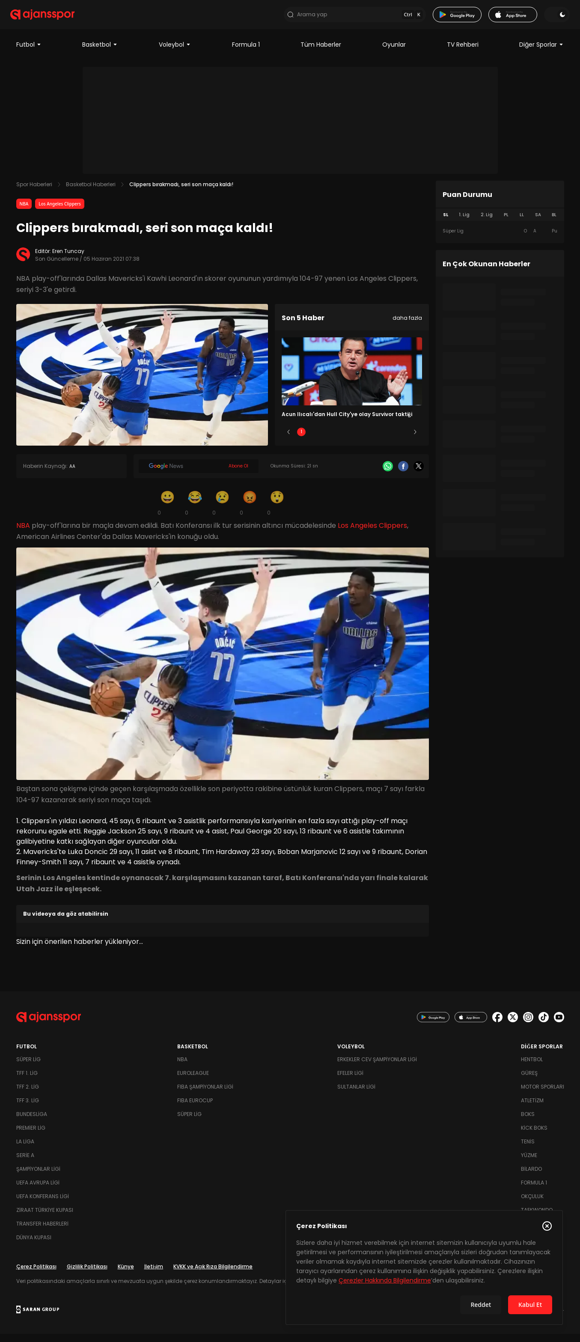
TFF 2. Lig (27, 1094)
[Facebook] (403, 475)
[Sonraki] (415, 440)
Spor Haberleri (34, 192)
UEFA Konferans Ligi (42, 1204)
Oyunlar (394, 53)
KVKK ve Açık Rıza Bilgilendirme (213, 1274)
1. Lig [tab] (464, 223)
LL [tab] (522, 223)
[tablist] (500, 223)
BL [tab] (554, 223)
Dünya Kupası (33, 1245)
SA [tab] (538, 223)
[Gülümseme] (168, 511)
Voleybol (175, 53)
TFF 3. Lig (27, 1108)
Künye (126, 1274)
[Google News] (199, 475)
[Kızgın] (250, 511)
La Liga (25, 1149)
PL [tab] (506, 223)
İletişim (154, 1274)
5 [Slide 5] (402, 440)
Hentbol (532, 1067)
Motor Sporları (542, 1094)
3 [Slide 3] (351, 440)
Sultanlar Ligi (356, 1094)
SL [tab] (445, 223)
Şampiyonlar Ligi (38, 1177)
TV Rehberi (463, 53)
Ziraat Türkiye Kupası (44, 1218)
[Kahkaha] (195, 511)
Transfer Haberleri (42, 1231)
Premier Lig (30, 1136)
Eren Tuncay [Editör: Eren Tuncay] (68, 259)
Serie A (25, 1163)
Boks (528, 1122)
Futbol (29, 53)
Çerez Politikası (36, 1274)
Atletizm (532, 1108)
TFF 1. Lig (27, 1081)
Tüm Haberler (320, 53)
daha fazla (407, 326)
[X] (418, 475)
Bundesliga (31, 1122)
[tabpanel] (500, 240)
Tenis (528, 1149)
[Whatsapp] (388, 475)
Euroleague (193, 1081)
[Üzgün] (222, 511)
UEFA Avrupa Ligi (37, 1190)
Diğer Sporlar (541, 53)
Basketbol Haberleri (91, 192)
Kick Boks (534, 1136)
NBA (24, 212)
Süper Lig (28, 1067)
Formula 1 (246, 53)
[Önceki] (288, 440)
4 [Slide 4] (377, 440)
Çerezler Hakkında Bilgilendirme (385, 1280)
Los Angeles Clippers (60, 212)
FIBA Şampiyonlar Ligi (205, 1094)
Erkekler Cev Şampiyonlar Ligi (377, 1067)
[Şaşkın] (277, 511)
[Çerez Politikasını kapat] (547, 1226)
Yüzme (529, 1163)
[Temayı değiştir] (551, 19)
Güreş (529, 1081)
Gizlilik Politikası (87, 1274)
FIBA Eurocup (195, 1108)
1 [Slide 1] (301, 440)
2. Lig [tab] (487, 223)
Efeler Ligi (350, 1081)
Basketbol (100, 53)
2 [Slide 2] (326, 440)
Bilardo (531, 1177)
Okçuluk (532, 1204)
